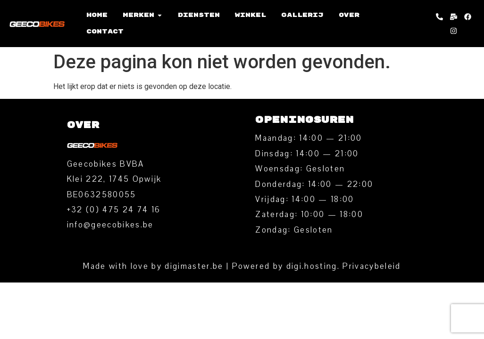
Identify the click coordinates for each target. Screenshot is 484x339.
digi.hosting (311, 266)
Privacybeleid (371, 266)
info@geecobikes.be (110, 224)
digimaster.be (194, 266)
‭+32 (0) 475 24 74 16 (114, 209)
